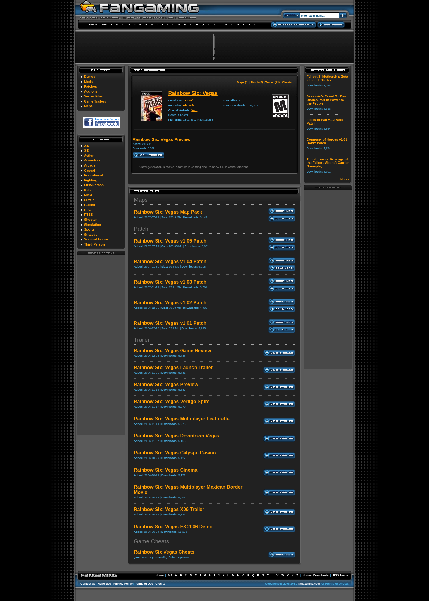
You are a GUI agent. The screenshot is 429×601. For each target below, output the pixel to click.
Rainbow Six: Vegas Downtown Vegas (176, 435)
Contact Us (88, 583)
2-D (86, 145)
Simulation (92, 224)
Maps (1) (243, 82)
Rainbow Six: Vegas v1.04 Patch (170, 261)
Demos (89, 76)
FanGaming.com (309, 583)
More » (344, 179)
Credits (160, 583)
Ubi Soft (188, 105)
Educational (93, 175)
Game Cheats (151, 541)
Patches (90, 86)
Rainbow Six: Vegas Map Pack (168, 212)
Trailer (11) (272, 82)
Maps (88, 106)
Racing (89, 204)
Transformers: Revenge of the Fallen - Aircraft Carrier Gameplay (328, 162)
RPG (87, 210)
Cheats (287, 82)
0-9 (104, 24)
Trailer (142, 340)
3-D (86, 150)
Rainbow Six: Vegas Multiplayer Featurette (182, 418)
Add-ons (90, 91)
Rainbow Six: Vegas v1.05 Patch (170, 240)
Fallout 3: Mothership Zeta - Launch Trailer (327, 78)
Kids (87, 190)
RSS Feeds (340, 575)
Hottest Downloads (316, 575)
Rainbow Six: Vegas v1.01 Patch (170, 323)
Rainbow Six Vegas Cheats (164, 552)
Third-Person (94, 244)
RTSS (88, 214)
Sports (89, 229)
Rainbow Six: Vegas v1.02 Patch (170, 302)
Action (89, 155)
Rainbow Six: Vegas (193, 93)
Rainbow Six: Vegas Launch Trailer (173, 367)
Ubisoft (189, 100)
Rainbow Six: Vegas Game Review (172, 350)
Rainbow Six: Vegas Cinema (165, 470)
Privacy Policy (123, 583)
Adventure (92, 160)
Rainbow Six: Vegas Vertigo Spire (171, 401)
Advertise (104, 583)
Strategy (90, 234)
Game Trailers (95, 101)
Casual (89, 170)
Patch (141, 229)
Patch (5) (257, 82)
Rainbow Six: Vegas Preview (166, 384)
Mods (88, 81)
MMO (88, 195)
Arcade (89, 165)
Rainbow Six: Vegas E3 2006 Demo (173, 526)
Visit (194, 110)
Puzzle (89, 200)
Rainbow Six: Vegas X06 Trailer (169, 509)
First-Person (94, 185)
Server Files (93, 96)
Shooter (90, 219)
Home (93, 24)
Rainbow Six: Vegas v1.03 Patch (170, 282)
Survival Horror (96, 239)
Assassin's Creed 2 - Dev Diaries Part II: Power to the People (326, 99)
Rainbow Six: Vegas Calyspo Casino (175, 452)
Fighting (90, 180)
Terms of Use (144, 583)
